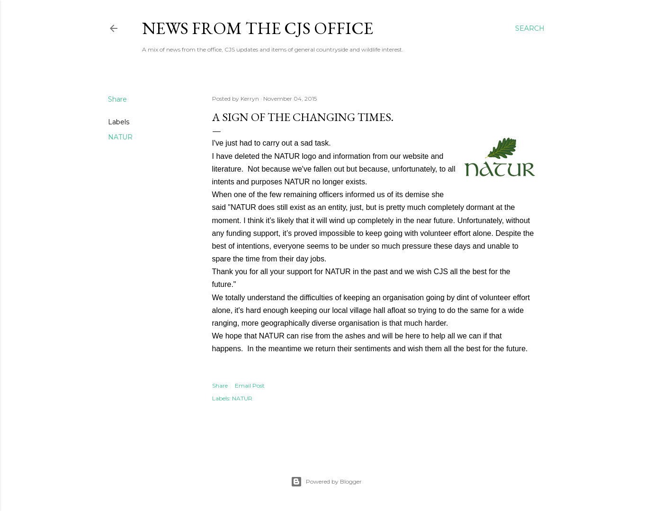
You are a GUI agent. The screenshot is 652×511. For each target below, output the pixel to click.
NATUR (120, 137)
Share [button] (117, 99)
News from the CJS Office (257, 28)
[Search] (530, 28)
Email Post (250, 385)
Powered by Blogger (326, 481)
